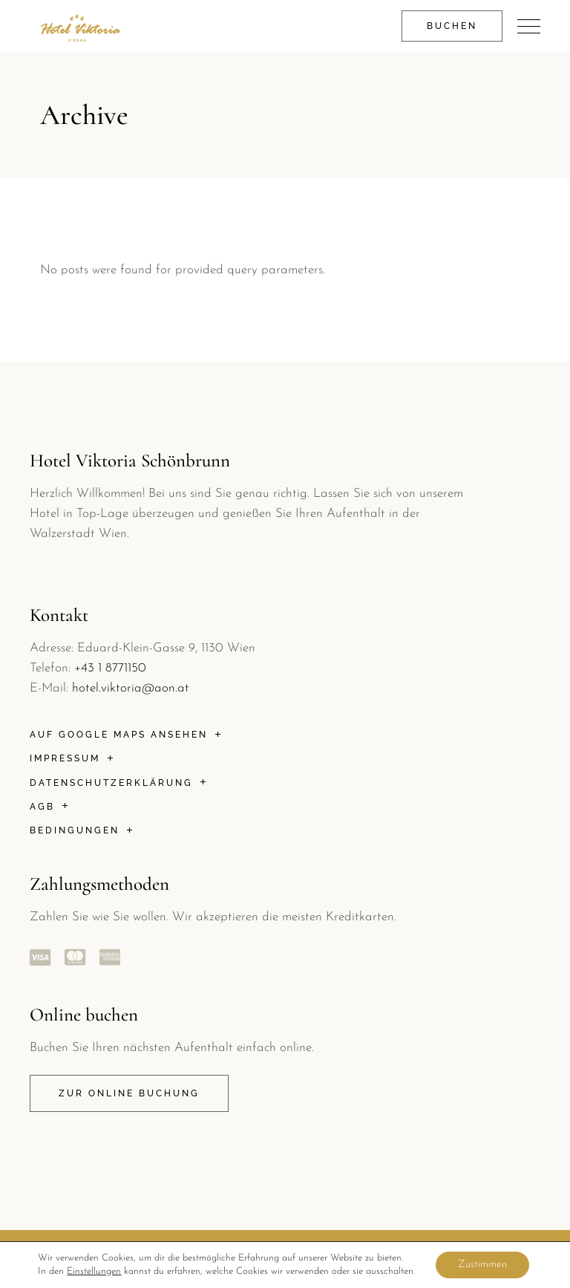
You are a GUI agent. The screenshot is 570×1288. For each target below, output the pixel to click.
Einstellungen (94, 1271)
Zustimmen (482, 1264)
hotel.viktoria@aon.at (130, 688)
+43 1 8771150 (110, 668)
